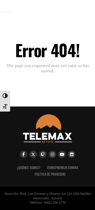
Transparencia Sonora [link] (62, 167)
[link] (47, 8)
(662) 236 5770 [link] (55, 202)
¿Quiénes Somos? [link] (29, 167)
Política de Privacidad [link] (50, 174)
